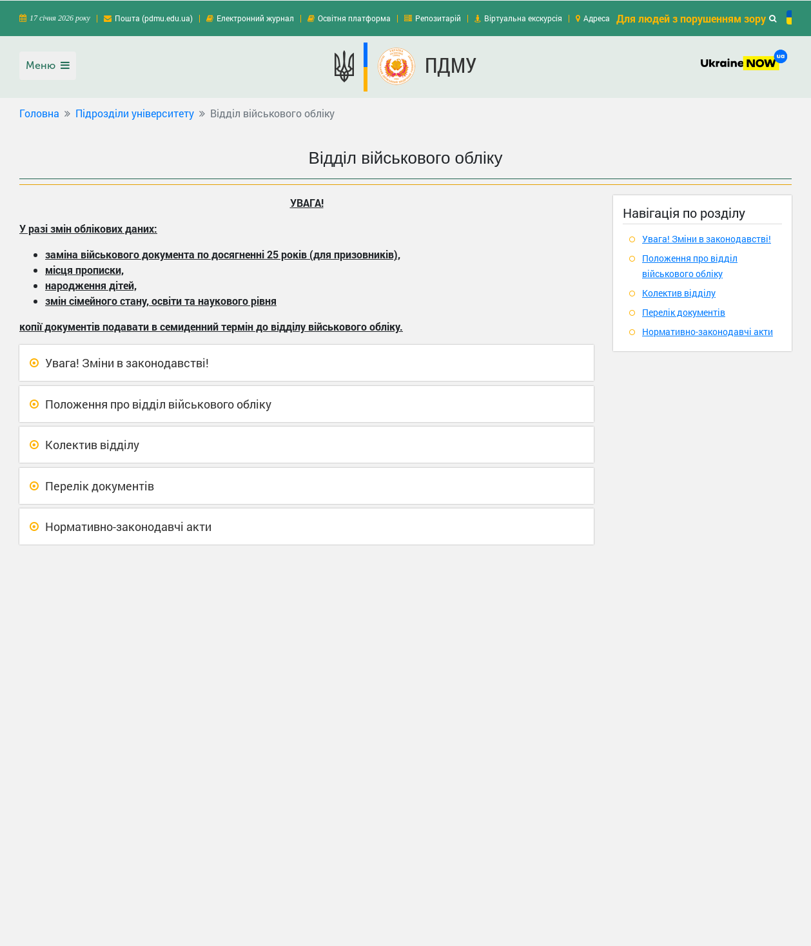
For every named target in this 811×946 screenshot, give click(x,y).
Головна (39, 112)
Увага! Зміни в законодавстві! (127, 362)
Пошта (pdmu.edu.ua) (154, 17)
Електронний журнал (255, 17)
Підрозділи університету (134, 112)
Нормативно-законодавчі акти (128, 526)
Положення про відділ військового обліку (158, 403)
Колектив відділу (92, 444)
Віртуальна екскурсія (523, 17)
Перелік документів (99, 485)
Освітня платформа (354, 17)
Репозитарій (438, 17)
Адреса (596, 17)
